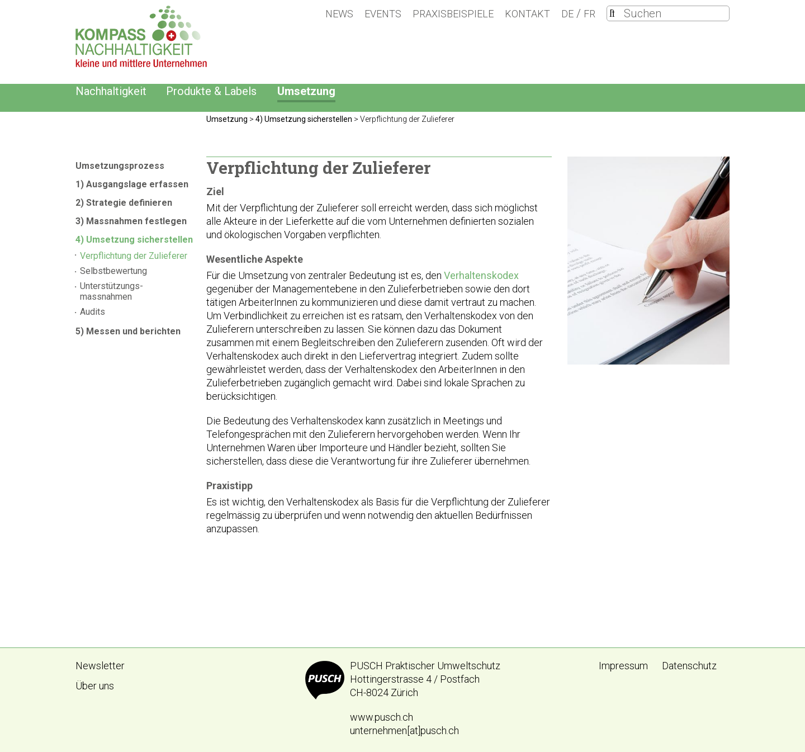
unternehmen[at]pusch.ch (404, 730)
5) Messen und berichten (128, 331)
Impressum (623, 665)
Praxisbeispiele (453, 14)
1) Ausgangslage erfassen (131, 184)
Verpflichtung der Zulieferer (133, 255)
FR (589, 14)
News (339, 14)
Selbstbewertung (113, 271)
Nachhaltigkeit (110, 91)
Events (382, 14)
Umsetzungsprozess (119, 165)
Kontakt (527, 14)
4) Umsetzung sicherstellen (134, 239)
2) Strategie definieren (123, 202)
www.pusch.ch (381, 717)
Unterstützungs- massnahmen (111, 291)
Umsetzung (306, 91)
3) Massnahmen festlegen (131, 221)
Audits (92, 311)
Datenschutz (689, 665)
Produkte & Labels (211, 91)
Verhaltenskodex (481, 275)
